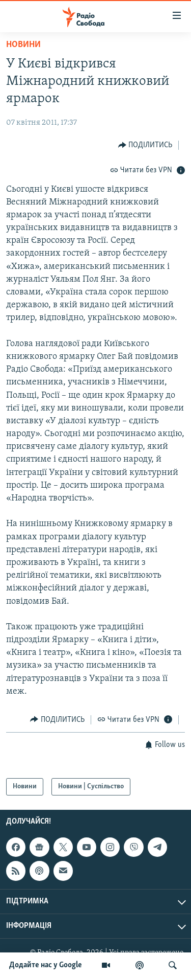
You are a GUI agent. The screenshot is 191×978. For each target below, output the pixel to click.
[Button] (145, 145)
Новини (23, 45)
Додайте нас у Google (45, 965)
